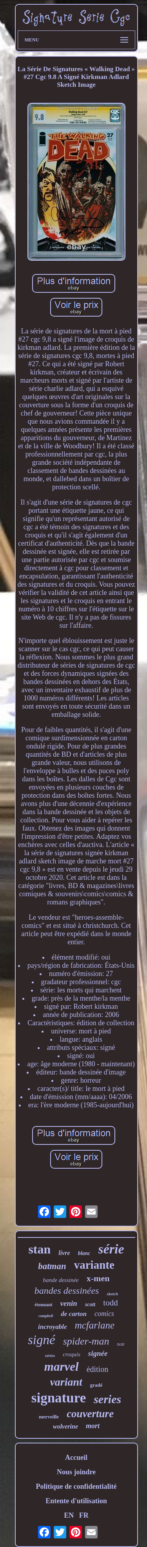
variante (94, 1265)
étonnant (43, 1304)
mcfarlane (94, 1325)
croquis (71, 1354)
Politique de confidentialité (76, 1486)
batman (52, 1266)
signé (41, 1340)
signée (98, 1353)
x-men (98, 1278)
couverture (90, 1414)
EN (69, 1515)
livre (64, 1253)
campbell (45, 1316)
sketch (112, 1293)
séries (50, 1355)
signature (58, 1398)
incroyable (52, 1326)
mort (93, 1426)
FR (84, 1515)
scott (90, 1304)
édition (98, 1369)
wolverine (65, 1426)
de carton (74, 1314)
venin (68, 1303)
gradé (96, 1385)
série (111, 1249)
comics (104, 1314)
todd (110, 1302)
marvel (61, 1366)
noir (121, 1344)
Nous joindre (76, 1472)
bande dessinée (61, 1280)
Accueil (76, 1457)
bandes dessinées (66, 1291)
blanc (84, 1253)
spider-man (86, 1341)
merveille (49, 1417)
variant (66, 1382)
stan (39, 1249)
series (107, 1399)
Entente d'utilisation (76, 1501)
